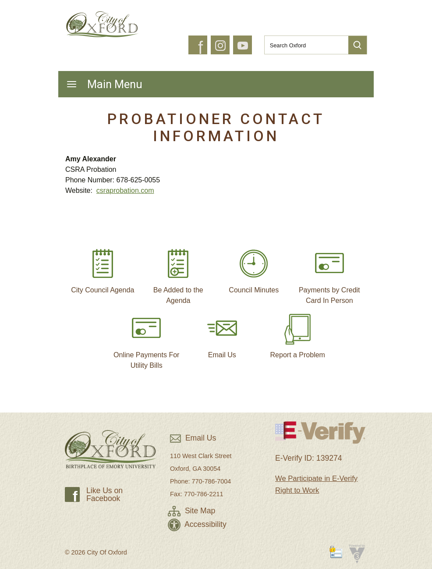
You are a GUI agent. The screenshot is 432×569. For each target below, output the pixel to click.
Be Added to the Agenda (178, 272)
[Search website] (303, 45)
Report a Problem (297, 332)
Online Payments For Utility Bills (146, 337)
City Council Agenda (102, 267)
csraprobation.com (125, 190)
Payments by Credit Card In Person (329, 272)
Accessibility (197, 524)
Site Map (191, 510)
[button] (357, 45)
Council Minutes (254, 267)
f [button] (200, 47)
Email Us (222, 332)
